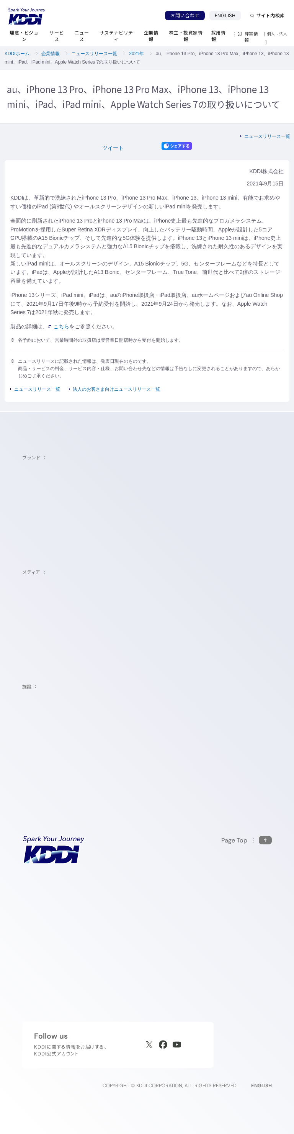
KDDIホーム (17, 53)
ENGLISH (228, 15)
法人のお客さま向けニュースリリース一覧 (116, 389)
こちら (58, 326)
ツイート (113, 148)
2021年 (136, 53)
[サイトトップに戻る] (27, 16)
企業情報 (50, 53)
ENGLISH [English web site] (261, 1085)
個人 (271, 33)
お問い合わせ (184, 15)
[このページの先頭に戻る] (246, 840)
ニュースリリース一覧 (94, 53)
